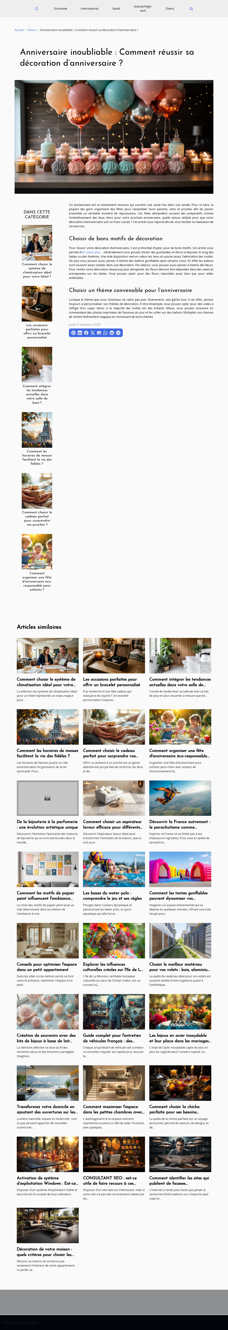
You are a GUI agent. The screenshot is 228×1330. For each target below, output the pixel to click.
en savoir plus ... (92, 252)
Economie (60, 9)
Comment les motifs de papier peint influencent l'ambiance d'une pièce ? (45, 898)
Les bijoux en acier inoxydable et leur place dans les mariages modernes (179, 1041)
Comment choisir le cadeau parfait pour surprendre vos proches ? (109, 756)
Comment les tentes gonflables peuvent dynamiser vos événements (178, 898)
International (89, 9)
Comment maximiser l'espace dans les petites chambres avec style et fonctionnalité (112, 1112)
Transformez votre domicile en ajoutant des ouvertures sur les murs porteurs (46, 1112)
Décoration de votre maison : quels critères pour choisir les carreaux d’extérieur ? (44, 1254)
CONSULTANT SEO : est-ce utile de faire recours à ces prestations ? (110, 1183)
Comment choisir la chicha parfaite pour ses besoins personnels (174, 1112)
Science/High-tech (143, 8)
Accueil (19, 30)
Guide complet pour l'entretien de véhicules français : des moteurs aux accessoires (112, 1041)
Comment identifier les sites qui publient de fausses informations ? (179, 1183)
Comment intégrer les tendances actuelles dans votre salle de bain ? (37, 394)
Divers (170, 9)
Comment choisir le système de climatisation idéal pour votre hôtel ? (46, 685)
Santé (116, 9)
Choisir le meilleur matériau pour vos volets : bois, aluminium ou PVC (180, 970)
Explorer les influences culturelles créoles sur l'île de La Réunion (113, 970)
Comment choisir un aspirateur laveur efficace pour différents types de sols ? (112, 827)
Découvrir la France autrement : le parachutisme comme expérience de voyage (179, 827)
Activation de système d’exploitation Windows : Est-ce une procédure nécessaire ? (46, 1183)
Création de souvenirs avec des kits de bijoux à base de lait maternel (46, 1041)
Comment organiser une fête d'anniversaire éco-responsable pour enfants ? (37, 582)
